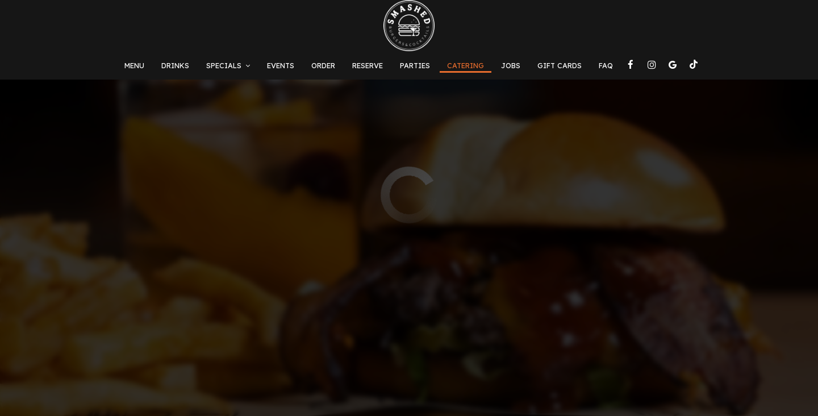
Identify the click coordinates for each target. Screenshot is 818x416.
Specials (228, 65)
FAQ (606, 65)
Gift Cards (559, 65)
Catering (465, 65)
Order (323, 65)
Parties (415, 65)
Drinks (175, 65)
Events (280, 65)
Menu (134, 65)
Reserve (367, 65)
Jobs (510, 65)
